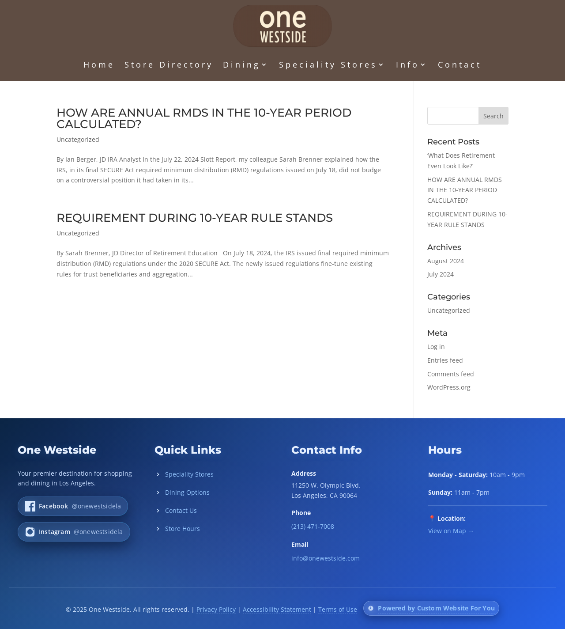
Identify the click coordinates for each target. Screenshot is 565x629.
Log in (436, 346)
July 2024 (440, 274)
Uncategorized (77, 139)
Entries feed (445, 360)
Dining (241, 64)
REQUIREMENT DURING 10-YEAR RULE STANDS (194, 218)
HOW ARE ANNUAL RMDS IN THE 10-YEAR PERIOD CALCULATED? (203, 118)
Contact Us (175, 510)
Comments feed (450, 374)
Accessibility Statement (277, 609)
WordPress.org (449, 387)
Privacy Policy (216, 609)
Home (99, 64)
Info (407, 64)
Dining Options (182, 492)
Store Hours (177, 528)
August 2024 (445, 261)
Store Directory (168, 64)
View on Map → (451, 531)
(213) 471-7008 (312, 526)
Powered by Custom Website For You (436, 608)
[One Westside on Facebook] (73, 506)
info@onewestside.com (325, 558)
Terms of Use (337, 609)
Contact (460, 64)
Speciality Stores (328, 64)
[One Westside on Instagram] (74, 532)
